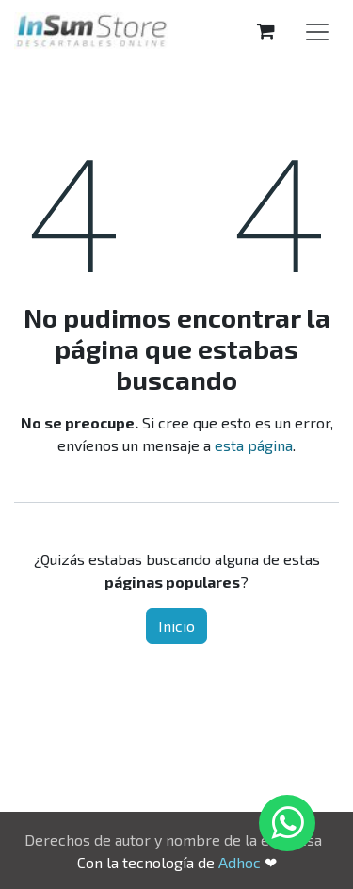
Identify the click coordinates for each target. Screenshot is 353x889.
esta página (254, 445)
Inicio (176, 626)
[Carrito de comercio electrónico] (265, 31)
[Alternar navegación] (317, 31)
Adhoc (241, 862)
